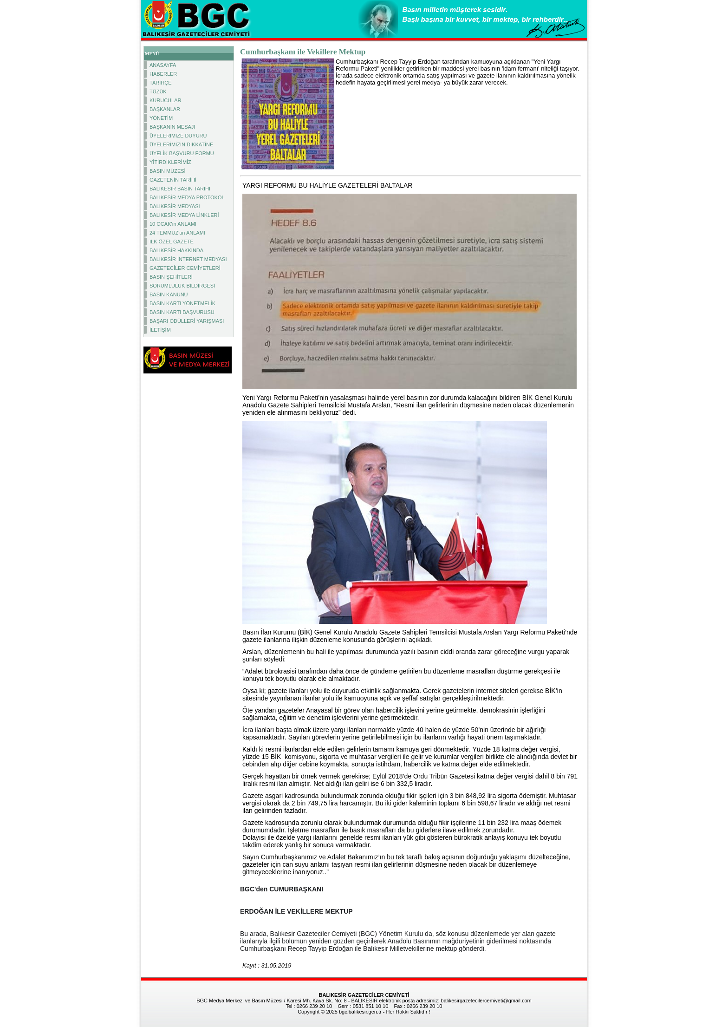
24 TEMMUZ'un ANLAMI (177, 232)
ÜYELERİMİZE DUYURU (178, 135)
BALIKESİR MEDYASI (175, 206)
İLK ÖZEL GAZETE (172, 241)
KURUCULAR (165, 100)
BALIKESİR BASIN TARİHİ (180, 188)
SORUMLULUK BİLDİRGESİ (182, 285)
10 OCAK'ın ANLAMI (173, 224)
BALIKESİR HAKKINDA (176, 250)
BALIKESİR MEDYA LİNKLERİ (184, 215)
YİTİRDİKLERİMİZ (170, 162)
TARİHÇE (160, 82)
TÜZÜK (158, 91)
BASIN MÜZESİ (168, 171)
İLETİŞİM (160, 330)
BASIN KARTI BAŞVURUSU (182, 312)
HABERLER (163, 74)
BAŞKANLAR (165, 109)
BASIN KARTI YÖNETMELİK (182, 303)
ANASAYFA (163, 65)
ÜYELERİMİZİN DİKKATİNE (181, 144)
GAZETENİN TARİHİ (173, 180)
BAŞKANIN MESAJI (172, 127)
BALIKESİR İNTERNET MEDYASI (188, 259)
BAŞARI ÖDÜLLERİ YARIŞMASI (187, 321)
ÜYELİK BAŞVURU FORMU (182, 153)
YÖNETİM (161, 118)
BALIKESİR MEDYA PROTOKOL (187, 197)
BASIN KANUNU (169, 294)
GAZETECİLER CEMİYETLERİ (185, 268)
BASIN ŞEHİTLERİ (171, 277)
